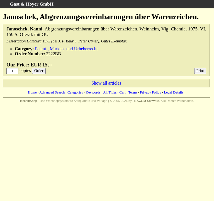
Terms (132, 92)
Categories (75, 92)
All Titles (110, 92)
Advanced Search (52, 92)
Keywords (93, 92)
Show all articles (106, 83)
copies (25, 70)
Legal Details (173, 92)
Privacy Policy (150, 92)
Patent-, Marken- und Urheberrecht (66, 48)
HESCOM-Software (146, 100)
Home (32, 92)
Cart (122, 92)
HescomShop (28, 100)
